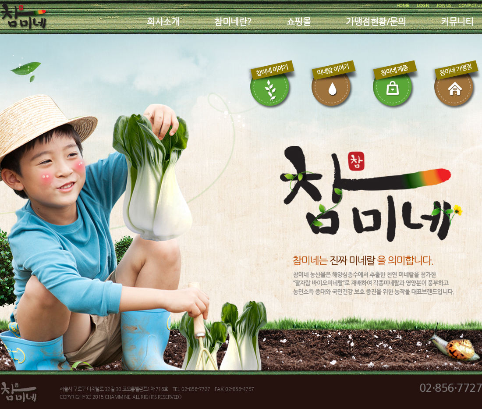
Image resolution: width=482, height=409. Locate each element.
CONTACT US (470, 5)
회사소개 (163, 22)
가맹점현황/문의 (376, 22)
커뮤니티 (457, 22)
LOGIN (423, 5)
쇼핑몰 (299, 22)
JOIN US (443, 5)
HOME (403, 5)
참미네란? (233, 22)
